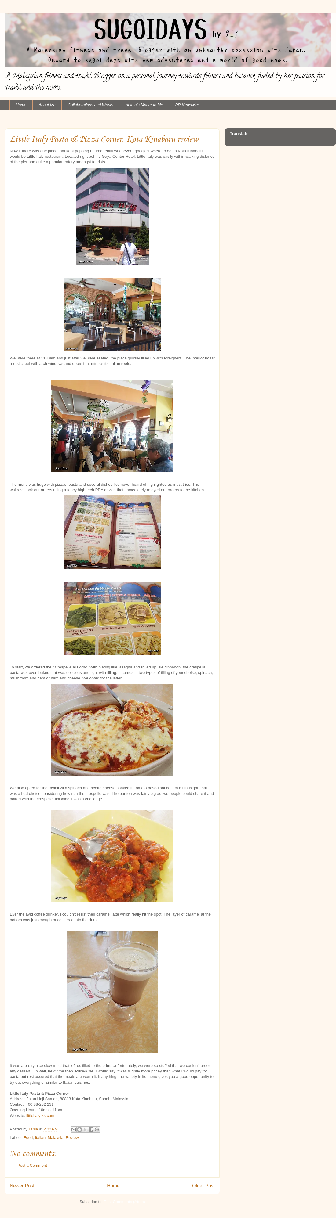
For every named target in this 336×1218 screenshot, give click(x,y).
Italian (40, 1137)
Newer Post (22, 1185)
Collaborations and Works (90, 105)
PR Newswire (187, 105)
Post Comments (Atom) (124, 1201)
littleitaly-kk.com (40, 1115)
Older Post (203, 1185)
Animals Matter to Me (144, 105)
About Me (47, 105)
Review (72, 1137)
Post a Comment (32, 1165)
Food (28, 1137)
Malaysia (55, 1137)
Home (21, 105)
